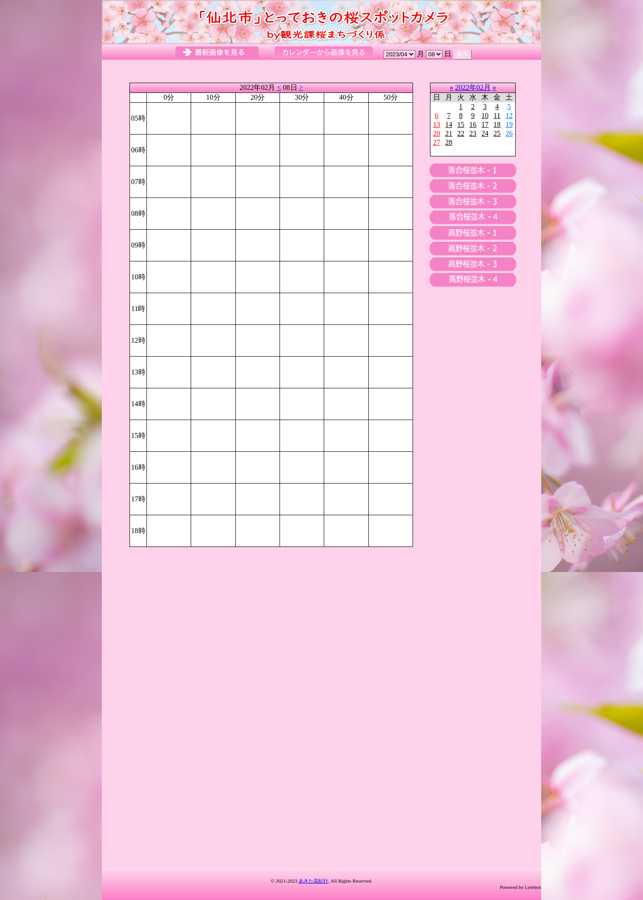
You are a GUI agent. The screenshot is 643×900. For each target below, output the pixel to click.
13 (436, 124)
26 (509, 133)
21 (448, 133)
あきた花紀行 (313, 880)
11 (496, 115)
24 (485, 133)
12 (509, 115)
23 (472, 133)
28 (448, 142)
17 (485, 124)
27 (436, 142)
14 (448, 124)
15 (460, 124)
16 (472, 124)
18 (497, 124)
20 (436, 133)
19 (509, 124)
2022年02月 (473, 87)
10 (485, 115)
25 (497, 133)
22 (460, 133)
